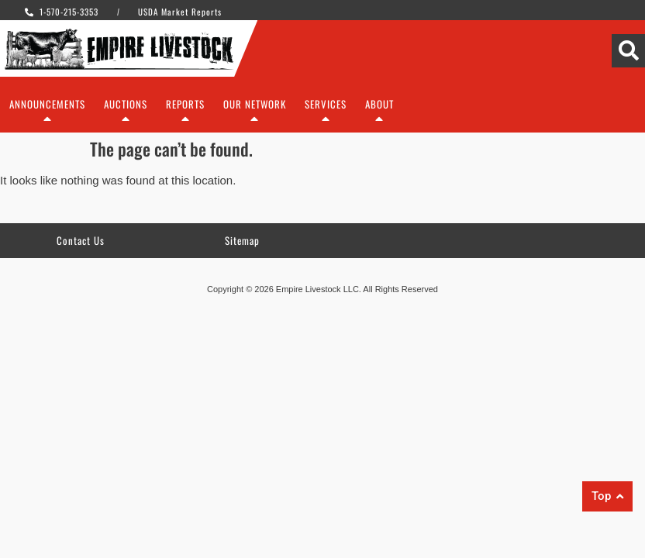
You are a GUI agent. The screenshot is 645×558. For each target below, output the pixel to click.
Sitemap (242, 240)
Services (326, 114)
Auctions (125, 114)
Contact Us (81, 240)
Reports (185, 114)
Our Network (254, 114)
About (379, 114)
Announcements (47, 114)
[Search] (628, 50)
